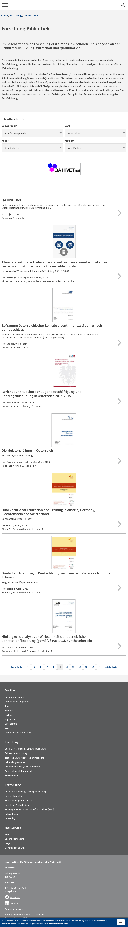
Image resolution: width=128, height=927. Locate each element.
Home (4, 15)
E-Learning (10, 818)
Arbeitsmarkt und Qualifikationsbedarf (24, 766)
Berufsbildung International (18, 771)
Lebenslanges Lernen (15, 762)
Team (7, 706)
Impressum (10, 719)
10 (67, 666)
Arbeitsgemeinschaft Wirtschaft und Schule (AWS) (29, 809)
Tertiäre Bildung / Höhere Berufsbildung (24, 757)
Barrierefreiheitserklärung (18, 732)
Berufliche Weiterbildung (17, 804)
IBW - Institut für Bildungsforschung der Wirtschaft (64, 5)
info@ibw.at (11, 891)
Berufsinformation (14, 795)
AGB (7, 728)
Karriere (9, 710)
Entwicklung (13, 785)
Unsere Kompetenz (14, 697)
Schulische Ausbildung (16, 753)
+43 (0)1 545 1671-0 (16, 887)
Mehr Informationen (58, 923)
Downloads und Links (15, 847)
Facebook (15, 897)
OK (121, 922)
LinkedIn (14, 903)
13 (86, 666)
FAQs (7, 843)
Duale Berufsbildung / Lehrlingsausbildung (26, 748)
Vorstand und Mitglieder (17, 701)
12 (80, 666)
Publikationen (32, 15)
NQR (7, 834)
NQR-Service (13, 827)
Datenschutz (11, 723)
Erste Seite (16, 666)
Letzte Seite (111, 666)
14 (93, 666)
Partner (8, 714)
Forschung (16, 15)
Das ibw (10, 690)
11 (73, 666)
